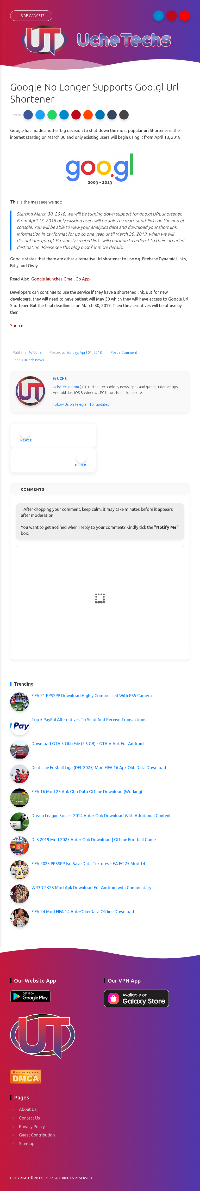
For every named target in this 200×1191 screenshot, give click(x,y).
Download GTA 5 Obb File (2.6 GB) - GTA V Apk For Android (88, 743)
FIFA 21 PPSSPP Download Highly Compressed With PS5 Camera (92, 695)
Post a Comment (123, 352)
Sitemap (26, 1143)
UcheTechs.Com (66, 387)
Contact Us (29, 1118)
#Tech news (34, 360)
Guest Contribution (37, 1135)
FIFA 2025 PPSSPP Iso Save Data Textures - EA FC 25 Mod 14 (88, 863)
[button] (28, 114)
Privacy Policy (32, 1126)
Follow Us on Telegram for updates (81, 404)
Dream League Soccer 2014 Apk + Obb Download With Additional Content (101, 815)
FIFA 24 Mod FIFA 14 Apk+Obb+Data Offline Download (83, 911)
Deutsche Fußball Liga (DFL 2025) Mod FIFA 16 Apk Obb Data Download (99, 767)
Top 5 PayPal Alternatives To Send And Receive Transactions (89, 719)
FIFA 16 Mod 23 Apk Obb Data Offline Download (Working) (87, 791)
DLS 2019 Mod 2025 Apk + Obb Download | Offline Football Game (94, 839)
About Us (28, 1109)
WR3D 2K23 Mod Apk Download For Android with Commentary (91, 887)
